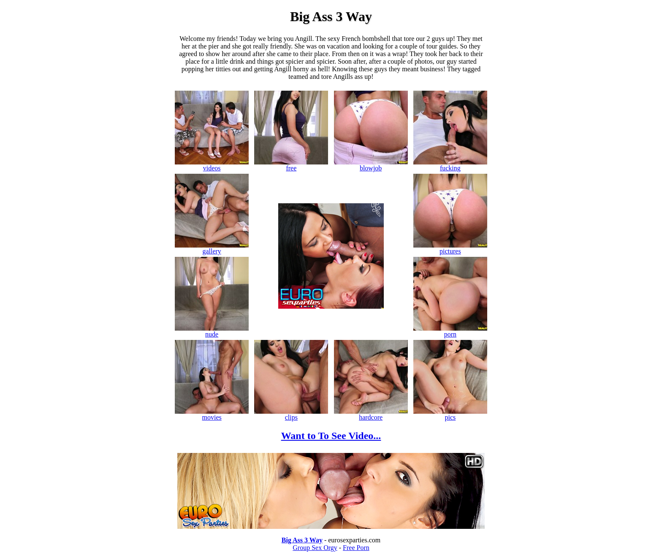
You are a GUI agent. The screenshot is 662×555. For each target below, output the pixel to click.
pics (450, 414)
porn (450, 331)
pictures (450, 248)
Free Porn (356, 547)
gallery (212, 248)
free (291, 165)
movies (212, 414)
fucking (450, 165)
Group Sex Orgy (315, 547)
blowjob (371, 165)
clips (291, 414)
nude (212, 331)
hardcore (371, 414)
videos (212, 165)
